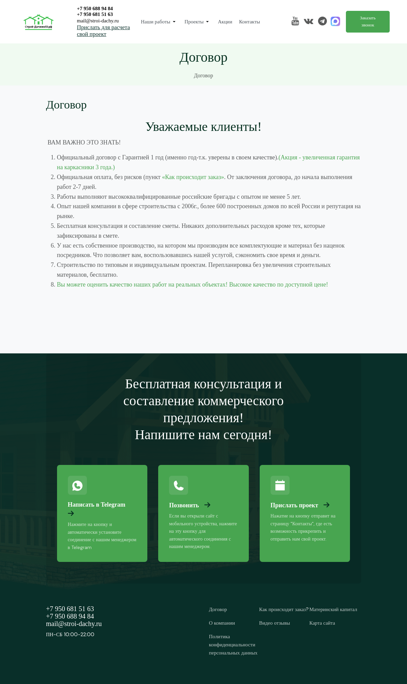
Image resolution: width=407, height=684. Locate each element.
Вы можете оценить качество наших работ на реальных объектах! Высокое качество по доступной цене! (192, 284)
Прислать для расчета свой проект (103, 30)
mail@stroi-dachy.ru (98, 20)
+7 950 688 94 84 (95, 8)
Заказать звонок (367, 21)
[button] (159, 21)
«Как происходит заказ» (193, 177)
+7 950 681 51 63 (95, 14)
